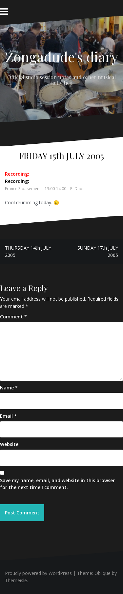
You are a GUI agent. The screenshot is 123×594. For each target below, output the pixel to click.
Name (9, 387)
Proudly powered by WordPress (38, 573)
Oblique (102, 573)
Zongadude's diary (61, 56)
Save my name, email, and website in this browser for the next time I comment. (57, 484)
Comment (13, 316)
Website (9, 444)
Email (8, 416)
